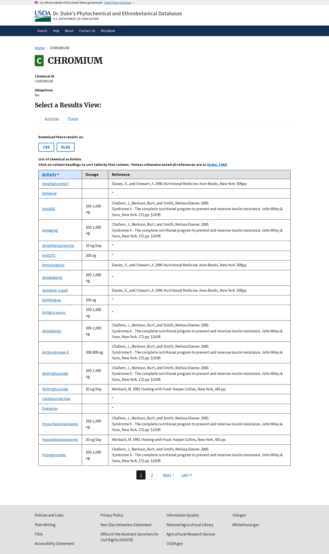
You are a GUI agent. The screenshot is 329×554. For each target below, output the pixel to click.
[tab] (52, 118)
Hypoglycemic (54, 454)
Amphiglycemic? (55, 183)
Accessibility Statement (54, 543)
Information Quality (183, 515)
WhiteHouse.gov (245, 524)
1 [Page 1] (141, 474)
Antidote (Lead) (55, 290)
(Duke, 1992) (217, 164)
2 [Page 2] (152, 474)
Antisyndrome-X (55, 352)
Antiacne (49, 193)
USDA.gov (175, 543)
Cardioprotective (56, 398)
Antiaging (50, 230)
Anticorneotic (53, 265)
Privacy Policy (112, 515)
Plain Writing (45, 524)
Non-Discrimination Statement (126, 524)
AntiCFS (48, 255)
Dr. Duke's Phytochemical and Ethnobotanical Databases (117, 13)
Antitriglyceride (55, 373)
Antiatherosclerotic (58, 245)
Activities (52, 118)
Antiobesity (51, 331)
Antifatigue (51, 299)
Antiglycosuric (54, 312)
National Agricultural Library (190, 524)
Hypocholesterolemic (60, 424)
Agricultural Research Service (191, 534)
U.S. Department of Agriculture (76, 19)
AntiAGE (48, 208)
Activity (51, 174)
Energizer (50, 408)
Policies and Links (49, 515)
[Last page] (187, 475)
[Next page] (169, 475)
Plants (73, 118)
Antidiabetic (52, 277)
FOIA (38, 534)
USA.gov (239, 515)
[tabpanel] (164, 307)
